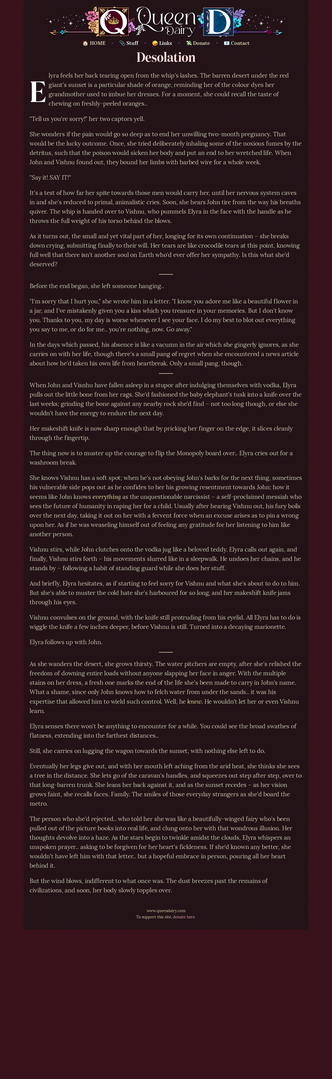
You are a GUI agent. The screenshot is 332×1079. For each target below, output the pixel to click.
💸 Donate (198, 42)
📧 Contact (237, 42)
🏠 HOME (93, 42)
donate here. (184, 916)
